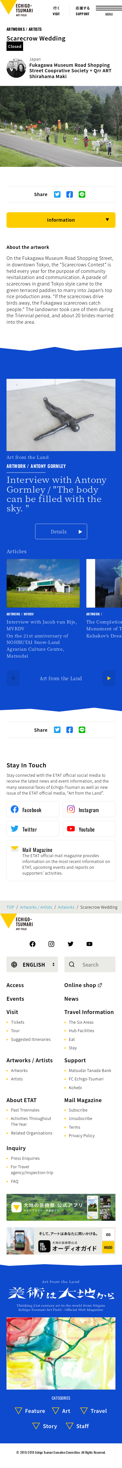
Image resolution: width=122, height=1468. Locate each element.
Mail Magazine (83, 1100)
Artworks (66, 907)
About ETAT (22, 1100)
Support (75, 1060)
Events (15, 998)
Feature (35, 1411)
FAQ (15, 1181)
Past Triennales (25, 1110)
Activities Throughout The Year (31, 1121)
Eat (72, 1039)
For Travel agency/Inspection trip (32, 1169)
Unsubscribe (80, 1118)
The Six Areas (81, 1022)
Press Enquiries (25, 1158)
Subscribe (78, 1110)
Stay (73, 1047)
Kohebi (75, 1087)
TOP (10, 907)
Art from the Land (61, 678)
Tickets (17, 1022)
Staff (82, 1426)
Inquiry (16, 1148)
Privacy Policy (82, 1135)
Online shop (80, 985)
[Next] (108, 678)
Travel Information (89, 1012)
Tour (15, 1030)
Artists (17, 1078)
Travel (99, 1411)
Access (15, 985)
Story (50, 1426)
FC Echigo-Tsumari (86, 1078)
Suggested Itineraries (31, 1039)
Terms (74, 1127)
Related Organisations (31, 1133)
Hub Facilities (81, 1030)
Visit (12, 1012)
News (71, 998)
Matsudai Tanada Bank (90, 1070)
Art (66, 1411)
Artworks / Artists (24, 29)
